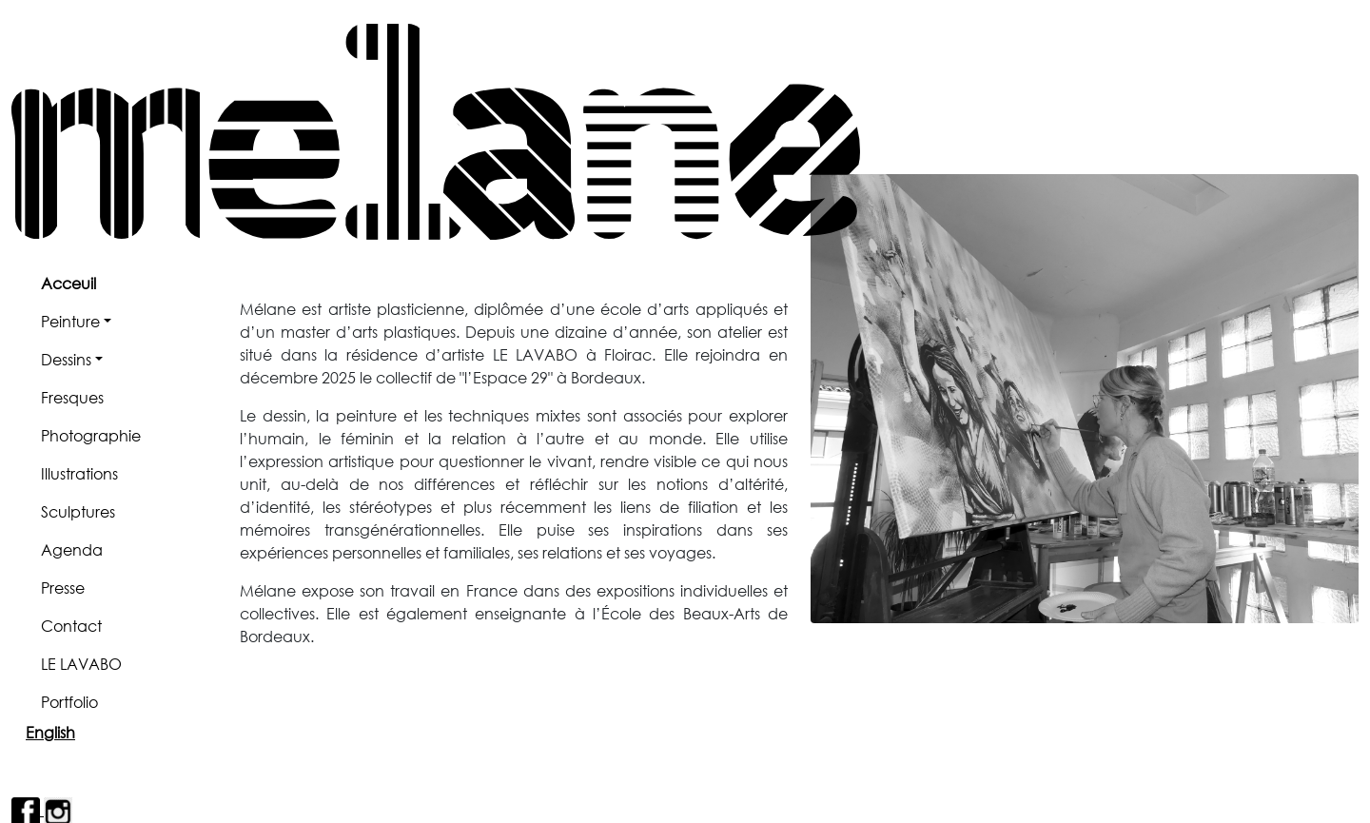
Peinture (70, 321)
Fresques (72, 397)
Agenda (72, 549)
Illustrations (79, 473)
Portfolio (69, 702)
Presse (63, 588)
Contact (71, 626)
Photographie (91, 435)
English (50, 732)
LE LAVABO (81, 664)
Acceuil (68, 283)
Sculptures (78, 511)
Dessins (66, 359)
